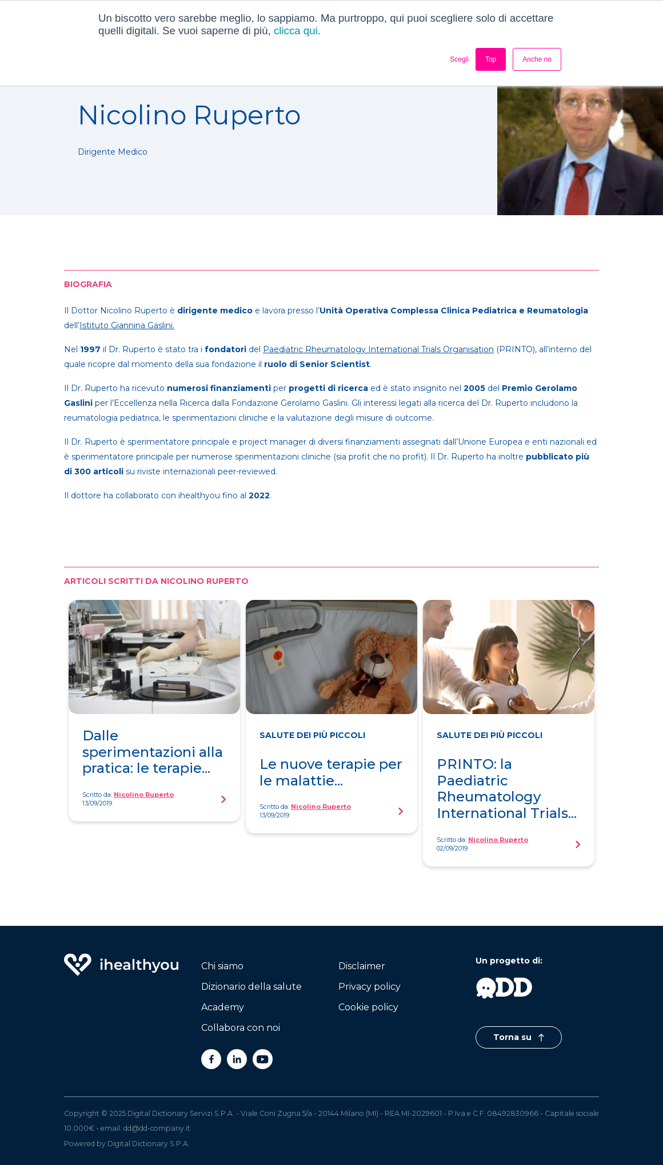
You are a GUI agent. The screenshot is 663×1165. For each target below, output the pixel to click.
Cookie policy (368, 1007)
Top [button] (490, 59)
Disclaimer (361, 966)
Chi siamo (222, 966)
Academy (222, 1007)
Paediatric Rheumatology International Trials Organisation (378, 349)
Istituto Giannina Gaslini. (126, 325)
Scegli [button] (459, 59)
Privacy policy (369, 986)
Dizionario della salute (251, 986)
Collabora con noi (240, 1027)
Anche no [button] (537, 59)
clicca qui (296, 31)
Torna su (518, 1037)
